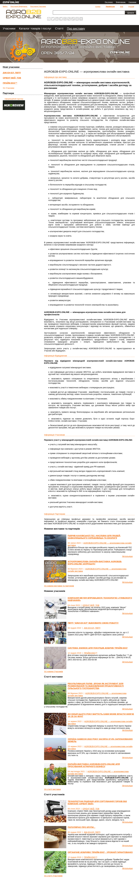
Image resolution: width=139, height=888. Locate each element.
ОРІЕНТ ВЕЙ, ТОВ (90, 605)
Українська (110, 7)
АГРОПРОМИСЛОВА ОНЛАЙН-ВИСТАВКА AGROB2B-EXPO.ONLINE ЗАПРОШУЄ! (95, 562)
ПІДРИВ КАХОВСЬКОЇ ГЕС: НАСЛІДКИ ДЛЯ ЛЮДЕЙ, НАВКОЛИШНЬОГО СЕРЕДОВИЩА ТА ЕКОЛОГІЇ (94, 536)
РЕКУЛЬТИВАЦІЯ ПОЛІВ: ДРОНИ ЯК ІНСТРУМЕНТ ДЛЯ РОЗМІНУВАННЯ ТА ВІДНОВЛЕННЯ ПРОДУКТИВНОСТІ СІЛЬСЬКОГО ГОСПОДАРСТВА (96, 685)
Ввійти (5, 6)
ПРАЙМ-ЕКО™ (90, 653)
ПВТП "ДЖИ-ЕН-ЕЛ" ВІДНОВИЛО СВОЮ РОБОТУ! (93, 623)
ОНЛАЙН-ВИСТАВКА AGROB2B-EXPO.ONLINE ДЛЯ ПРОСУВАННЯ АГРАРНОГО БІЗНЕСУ (94, 765)
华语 (121, 6)
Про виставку (76, 28)
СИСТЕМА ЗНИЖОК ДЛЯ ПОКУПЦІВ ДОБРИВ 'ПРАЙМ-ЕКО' (98, 648)
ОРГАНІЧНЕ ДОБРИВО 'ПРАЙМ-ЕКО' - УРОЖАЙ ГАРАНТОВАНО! (100, 852)
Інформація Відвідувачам (55, 356)
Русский (131, 6)
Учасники (9, 28)
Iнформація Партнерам (54, 514)
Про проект (109, 2)
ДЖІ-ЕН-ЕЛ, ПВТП (92, 628)
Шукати (130, 13)
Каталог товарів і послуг (35, 28)
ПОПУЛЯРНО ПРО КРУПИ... (81, 827)
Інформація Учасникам (54, 435)
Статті (59, 28)
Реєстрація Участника (38, 6)
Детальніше (127, 556)
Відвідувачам (121, 2)
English (97, 6)
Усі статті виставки (52, 789)
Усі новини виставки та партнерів (59, 586)
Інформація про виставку (55, 77)
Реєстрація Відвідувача (19, 6)
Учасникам (132, 2)
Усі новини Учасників (53, 671)
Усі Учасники (8, 88)
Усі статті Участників (53, 876)
